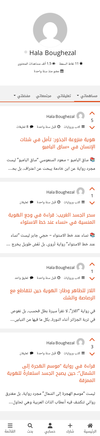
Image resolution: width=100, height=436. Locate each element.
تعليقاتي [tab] (64, 95)
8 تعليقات (24, 127)
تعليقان (26, 202)
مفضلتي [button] (22, 95)
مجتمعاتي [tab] (43, 95)
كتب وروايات (74, 127)
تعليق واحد (24, 278)
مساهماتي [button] (87, 95)
